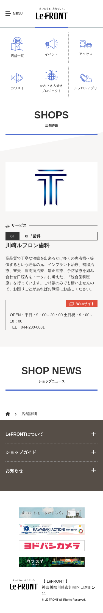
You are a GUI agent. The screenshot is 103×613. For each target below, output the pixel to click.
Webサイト (81, 304)
